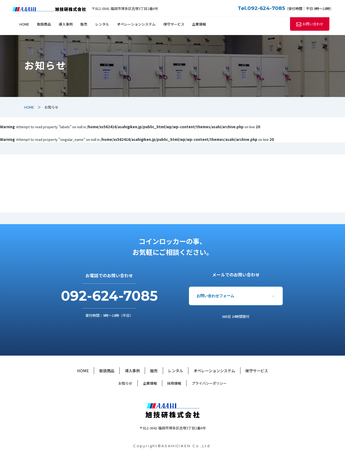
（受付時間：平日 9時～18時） (285, 8)
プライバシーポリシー (209, 383)
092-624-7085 (109, 295)
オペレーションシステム (136, 24)
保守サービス (173, 24)
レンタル (102, 24)
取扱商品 (44, 24)
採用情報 (174, 383)
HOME (24, 24)
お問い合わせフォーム (215, 295)
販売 (83, 24)
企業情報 (199, 24)
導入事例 (66, 24)
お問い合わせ (312, 24)
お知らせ (125, 383)
